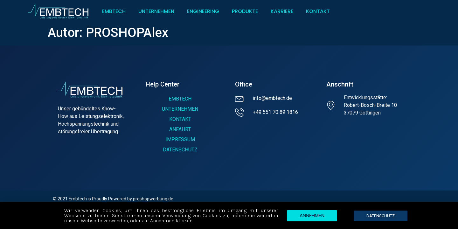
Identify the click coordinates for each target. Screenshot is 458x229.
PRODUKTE (245, 11)
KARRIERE (282, 11)
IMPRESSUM (180, 139)
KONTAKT (319, 11)
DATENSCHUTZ (180, 150)
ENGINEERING (203, 11)
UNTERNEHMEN (156, 11)
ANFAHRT (180, 129)
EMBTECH (114, 11)
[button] (312, 217)
